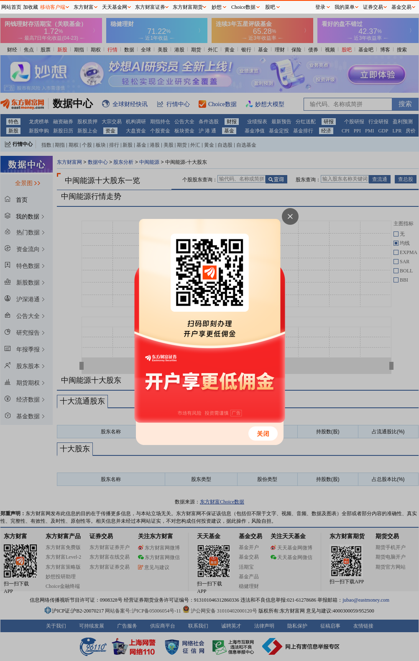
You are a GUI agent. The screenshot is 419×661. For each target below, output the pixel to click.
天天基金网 (114, 7)
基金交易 (401, 7)
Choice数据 (243, 7)
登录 (320, 7)
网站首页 (11, 7)
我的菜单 (345, 7)
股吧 (270, 7)
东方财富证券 (150, 7)
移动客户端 (52, 7)
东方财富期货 (188, 7)
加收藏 (30, 7)
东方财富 (84, 7)
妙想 (217, 7)
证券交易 (373, 7)
